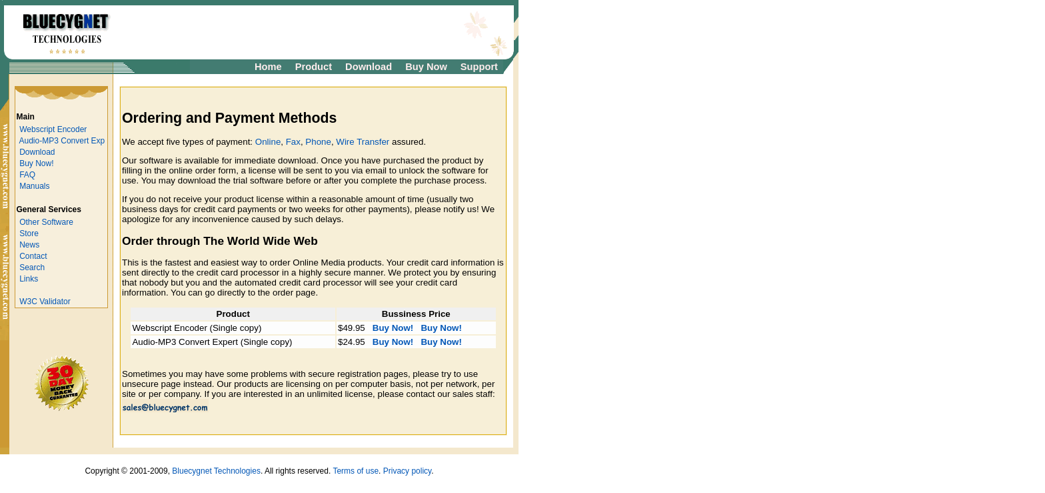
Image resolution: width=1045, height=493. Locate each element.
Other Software (46, 222)
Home (268, 66)
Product (313, 66)
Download (368, 66)
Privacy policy (407, 471)
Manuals (34, 186)
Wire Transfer (362, 142)
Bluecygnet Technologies (216, 471)
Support (479, 66)
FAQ (27, 174)
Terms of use (356, 471)
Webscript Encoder (53, 129)
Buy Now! (36, 163)
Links (28, 279)
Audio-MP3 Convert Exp (62, 140)
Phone (318, 142)
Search (32, 267)
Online (268, 142)
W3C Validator (44, 301)
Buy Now (426, 66)
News (29, 245)
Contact (33, 256)
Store (29, 233)
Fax (293, 142)
